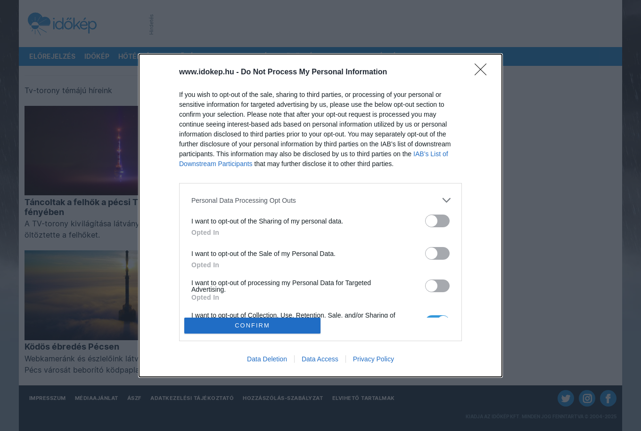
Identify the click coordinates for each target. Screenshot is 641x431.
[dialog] (320, 215)
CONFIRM (252, 325)
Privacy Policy (373, 359)
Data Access (320, 359)
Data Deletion (267, 359)
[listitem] (320, 200)
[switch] (437, 221)
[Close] (484, 72)
